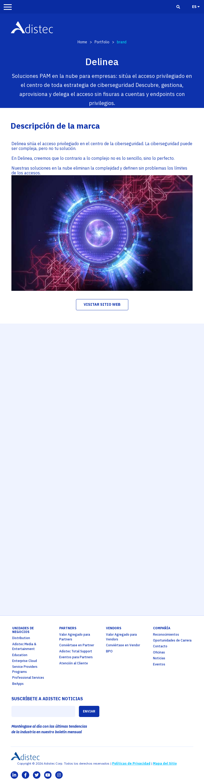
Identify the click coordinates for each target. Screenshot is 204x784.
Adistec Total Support (75, 651)
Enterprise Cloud (24, 661)
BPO (109, 651)
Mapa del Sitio (165, 763)
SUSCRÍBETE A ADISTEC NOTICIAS (47, 698)
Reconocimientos (166, 634)
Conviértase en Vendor (123, 645)
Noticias (159, 658)
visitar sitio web (102, 304)
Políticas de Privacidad (131, 763)
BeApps (18, 684)
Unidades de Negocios (23, 630)
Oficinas (159, 652)
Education (19, 655)
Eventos (159, 664)
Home (82, 42)
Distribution (21, 638)
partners (67, 628)
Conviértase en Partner (76, 645)
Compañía (161, 628)
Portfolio (102, 42)
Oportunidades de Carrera (172, 640)
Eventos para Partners (76, 657)
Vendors (113, 628)
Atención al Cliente (73, 663)
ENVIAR (89, 711)
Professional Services (28, 678)
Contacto (160, 646)
